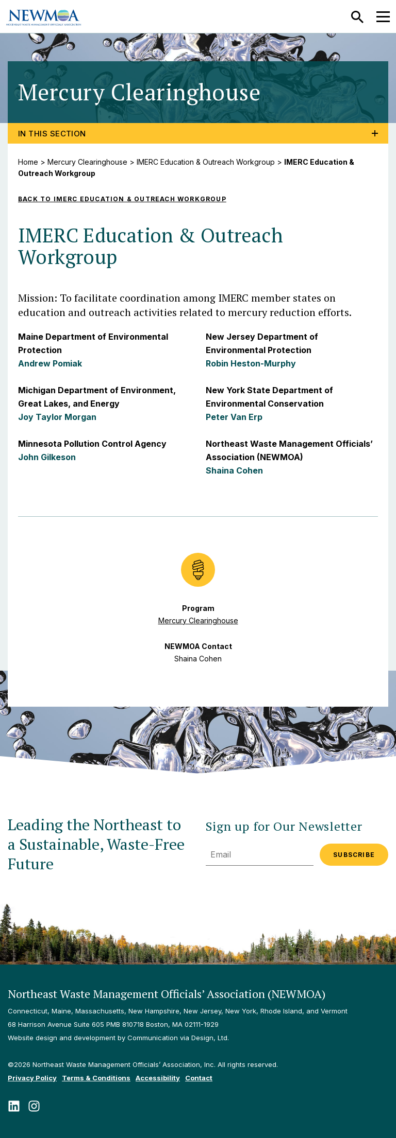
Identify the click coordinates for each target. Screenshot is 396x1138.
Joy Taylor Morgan (57, 417)
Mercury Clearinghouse (87, 161)
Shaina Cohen (234, 470)
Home (28, 161)
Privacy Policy (32, 1078)
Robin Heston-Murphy (251, 363)
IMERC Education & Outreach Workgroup (206, 161)
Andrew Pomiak (50, 363)
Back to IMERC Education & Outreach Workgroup (122, 199)
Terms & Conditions (96, 1078)
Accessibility (158, 1078)
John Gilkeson (47, 457)
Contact (198, 1078)
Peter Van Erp (234, 417)
